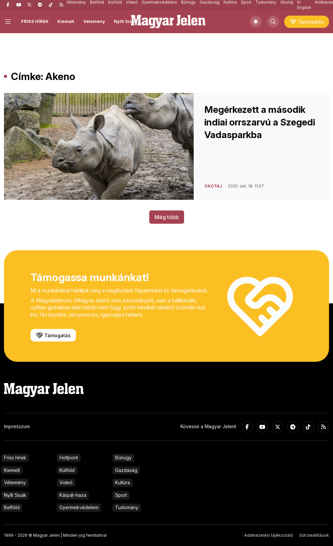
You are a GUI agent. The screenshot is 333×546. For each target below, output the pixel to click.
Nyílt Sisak (125, 21)
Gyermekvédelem (79, 507)
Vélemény (94, 21)
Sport (121, 495)
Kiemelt (65, 21)
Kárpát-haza (72, 495)
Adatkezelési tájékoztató (268, 535)
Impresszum (17, 426)
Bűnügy (123, 457)
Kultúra (122, 482)
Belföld (12, 507)
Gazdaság (126, 470)
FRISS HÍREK (35, 21)
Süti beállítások (314, 535)
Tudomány (126, 507)
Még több (167, 217)
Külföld (67, 470)
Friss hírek (15, 457)
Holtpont (68, 457)
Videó (66, 482)
